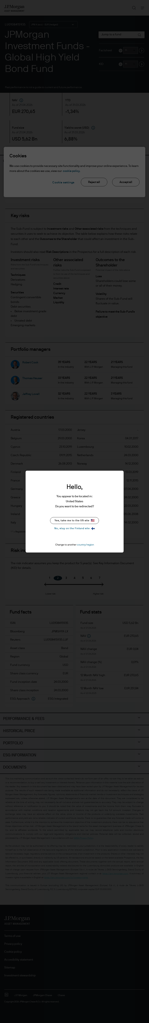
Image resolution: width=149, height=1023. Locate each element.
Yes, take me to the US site (74, 520)
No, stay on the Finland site (74, 528)
